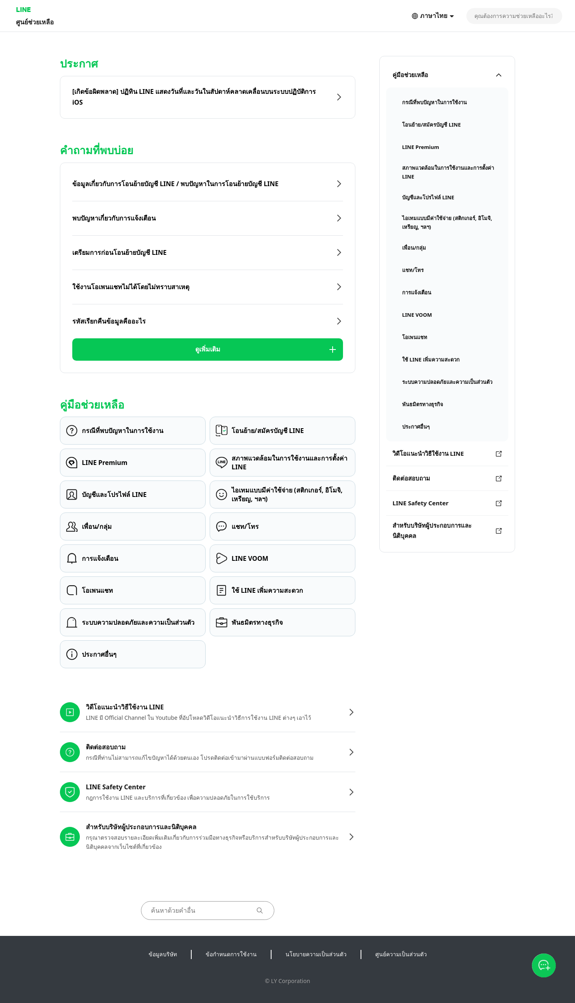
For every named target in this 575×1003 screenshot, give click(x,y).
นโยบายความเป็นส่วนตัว (316, 954)
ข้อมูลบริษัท (163, 954)
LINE (23, 9)
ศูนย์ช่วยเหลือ (35, 22)
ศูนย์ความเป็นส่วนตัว (401, 954)
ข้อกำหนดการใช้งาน (231, 954)
